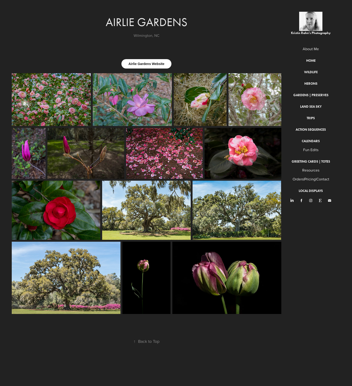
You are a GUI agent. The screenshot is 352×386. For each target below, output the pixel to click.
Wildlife (311, 72)
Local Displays (311, 191)
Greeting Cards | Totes (311, 162)
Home (311, 61)
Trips (311, 118)
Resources (310, 170)
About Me (311, 48)
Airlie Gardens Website (146, 64)
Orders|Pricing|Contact (311, 179)
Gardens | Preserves (311, 95)
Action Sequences (311, 130)
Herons (310, 84)
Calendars (311, 141)
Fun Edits (310, 149)
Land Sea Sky (311, 107)
